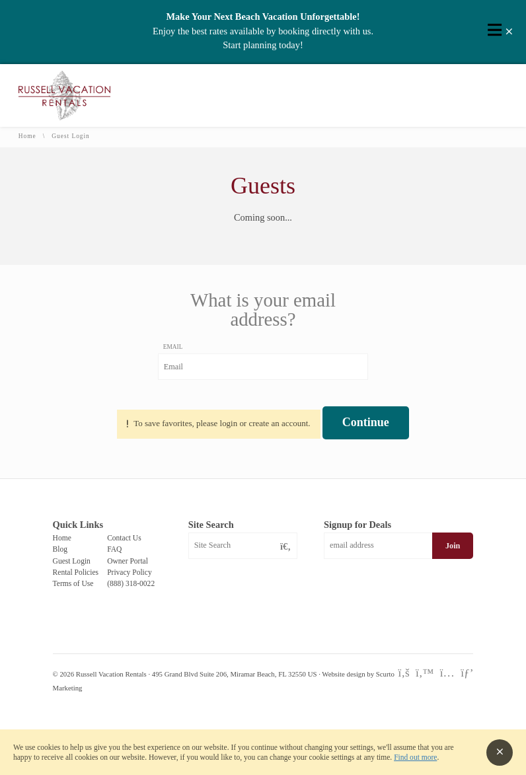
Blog (60, 549)
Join (452, 545)
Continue (365, 422)
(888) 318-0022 (131, 583)
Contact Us (124, 538)
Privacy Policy (129, 572)
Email (173, 347)
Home (27, 136)
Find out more (415, 757)
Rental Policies (75, 572)
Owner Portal (127, 561)
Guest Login (72, 561)
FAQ (114, 549)
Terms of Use (73, 583)
